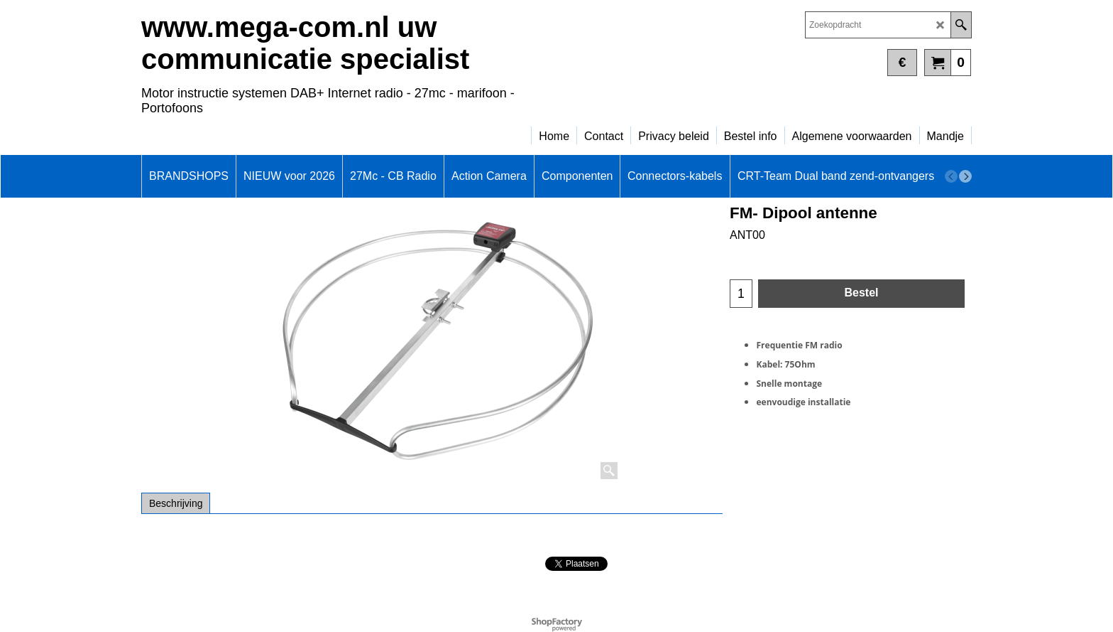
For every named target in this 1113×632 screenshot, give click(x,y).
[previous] (951, 176)
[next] (965, 176)
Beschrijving (175, 503)
